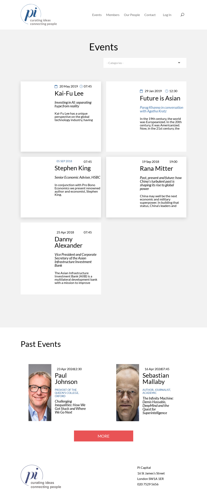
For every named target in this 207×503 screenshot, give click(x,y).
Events (97, 15)
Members (112, 15)
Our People (132, 15)
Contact (150, 15)
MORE (104, 436)
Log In (167, 15)
